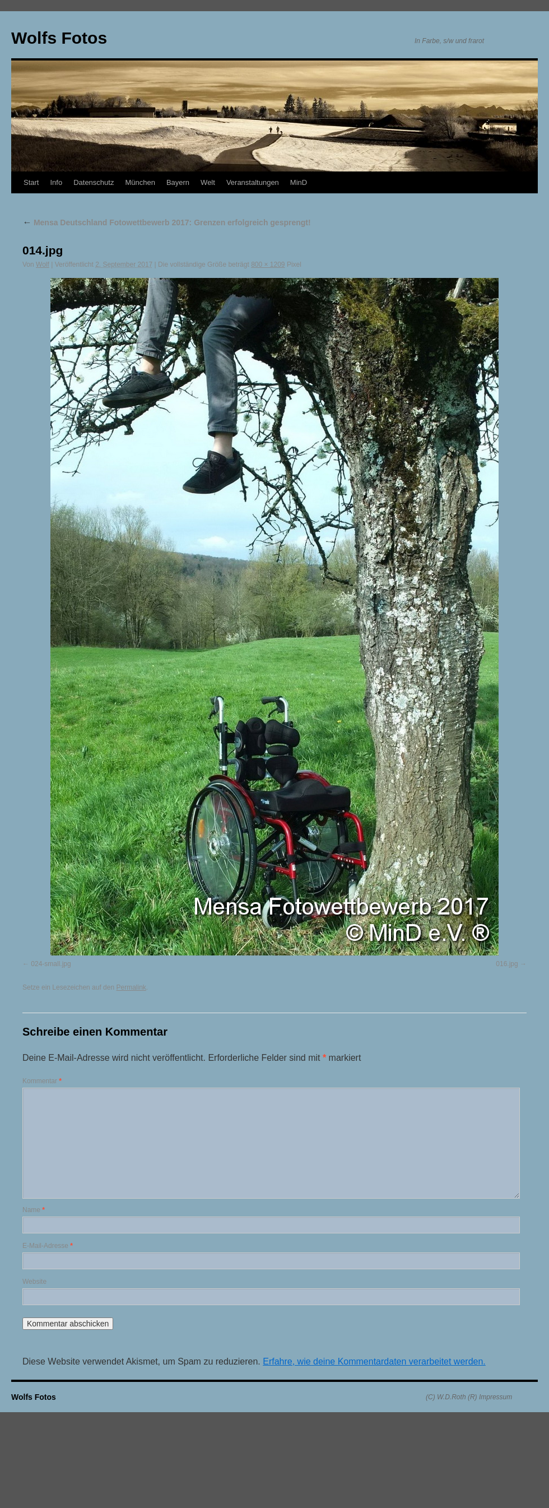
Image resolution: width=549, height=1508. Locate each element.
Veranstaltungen (252, 182)
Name (33, 1210)
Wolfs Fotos (59, 38)
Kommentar (42, 1081)
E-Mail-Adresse (47, 1246)
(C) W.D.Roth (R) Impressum (469, 1397)
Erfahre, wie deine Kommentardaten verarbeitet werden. (374, 1361)
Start (31, 182)
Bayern (177, 182)
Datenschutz (93, 182)
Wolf (42, 264)
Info (56, 182)
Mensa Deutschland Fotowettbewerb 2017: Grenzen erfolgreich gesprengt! (166, 222)
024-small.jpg (51, 964)
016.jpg (507, 964)
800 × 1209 (268, 264)
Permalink (131, 987)
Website (34, 1282)
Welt (208, 182)
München (140, 182)
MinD (298, 182)
